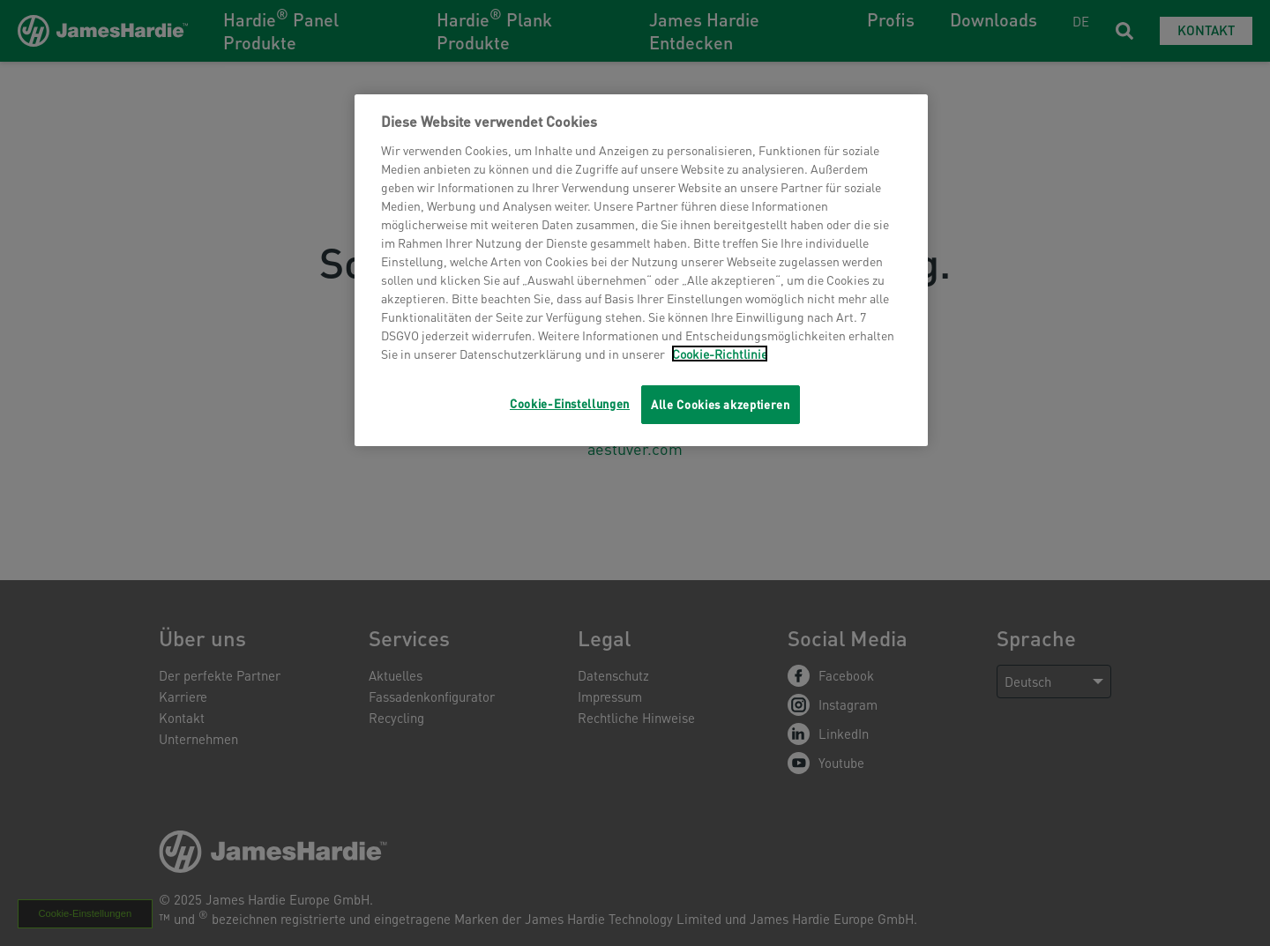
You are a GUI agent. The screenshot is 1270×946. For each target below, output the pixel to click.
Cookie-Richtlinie (719, 353)
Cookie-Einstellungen (570, 403)
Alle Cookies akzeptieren (720, 404)
